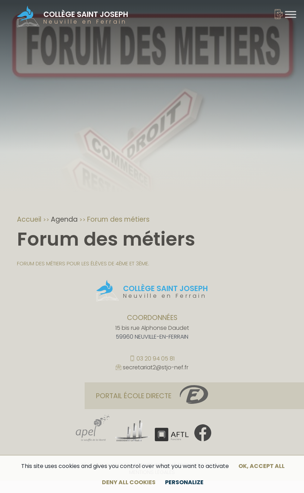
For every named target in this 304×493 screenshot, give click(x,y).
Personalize (184, 482)
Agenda (65, 219)
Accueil (30, 219)
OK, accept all (261, 466)
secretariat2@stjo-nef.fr (155, 367)
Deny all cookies (129, 482)
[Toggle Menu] (290, 14)
